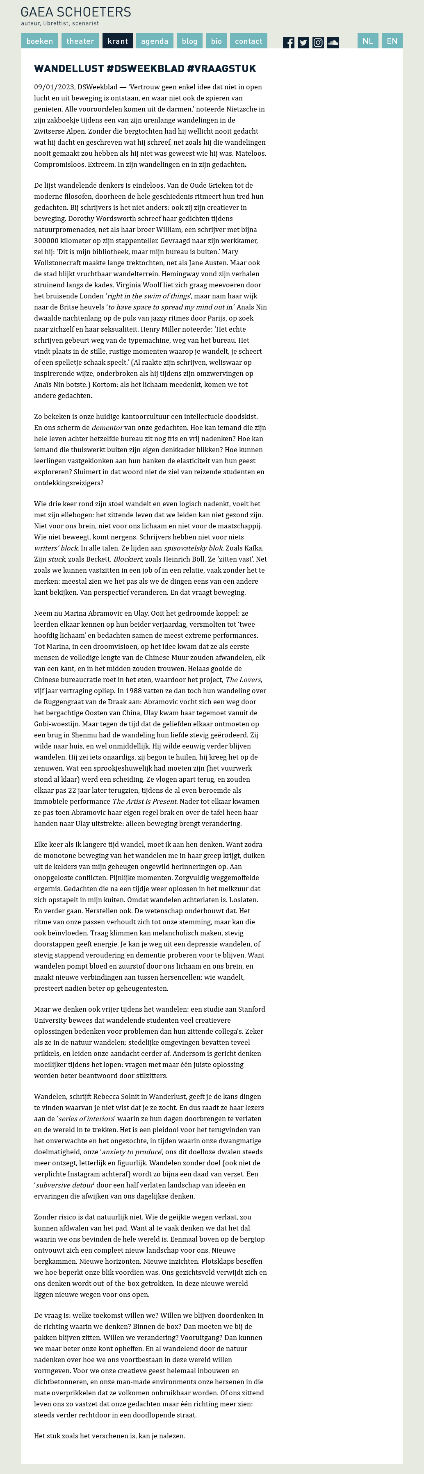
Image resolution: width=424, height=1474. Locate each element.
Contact (248, 40)
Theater (80, 40)
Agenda (155, 40)
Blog (190, 40)
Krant (117, 40)
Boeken (39, 40)
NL (368, 40)
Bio (216, 40)
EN (392, 40)
